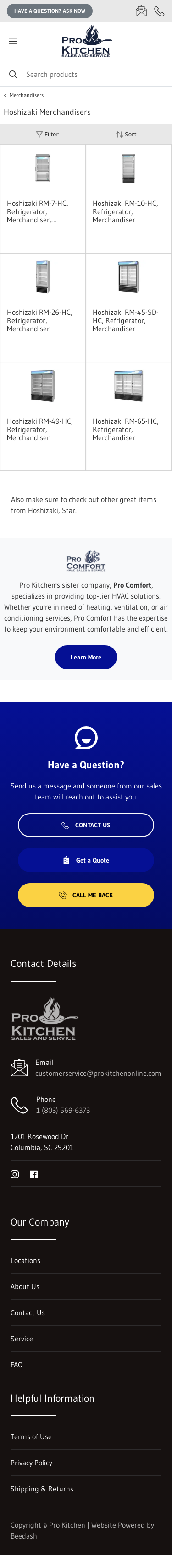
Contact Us (86, 825)
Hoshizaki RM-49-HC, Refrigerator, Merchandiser (40, 429)
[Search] (86, 73)
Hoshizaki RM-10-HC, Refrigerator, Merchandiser (125, 211)
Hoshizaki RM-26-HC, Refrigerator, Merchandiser (39, 320)
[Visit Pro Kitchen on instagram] (15, 1173)
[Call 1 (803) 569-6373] (159, 10)
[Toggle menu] (13, 41)
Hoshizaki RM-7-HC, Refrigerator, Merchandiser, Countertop (37, 211)
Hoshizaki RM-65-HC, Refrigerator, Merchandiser (126, 429)
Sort (126, 134)
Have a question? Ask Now (49, 10)
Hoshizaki (43, 510)
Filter (47, 134)
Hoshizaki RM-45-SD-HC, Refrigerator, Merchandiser (126, 320)
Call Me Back (86, 895)
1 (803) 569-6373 (63, 1110)
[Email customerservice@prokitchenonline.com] (141, 10)
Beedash (24, 1535)
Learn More (86, 657)
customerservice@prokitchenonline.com (98, 1073)
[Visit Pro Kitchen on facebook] (34, 1173)
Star (68, 510)
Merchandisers (27, 95)
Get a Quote (85, 860)
